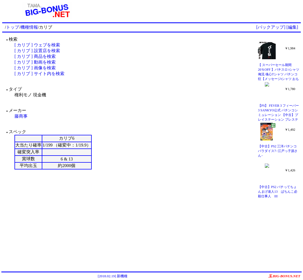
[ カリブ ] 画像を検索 (35, 67)
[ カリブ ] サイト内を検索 (39, 73)
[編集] (292, 27)
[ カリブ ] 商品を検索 (35, 56)
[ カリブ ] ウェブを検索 (37, 45)
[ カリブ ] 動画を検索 (35, 62)
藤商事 (21, 116)
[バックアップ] (271, 27)
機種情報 (29, 27)
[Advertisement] (196, 10)
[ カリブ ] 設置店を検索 (37, 50)
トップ (12, 27)
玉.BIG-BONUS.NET (284, 276)
